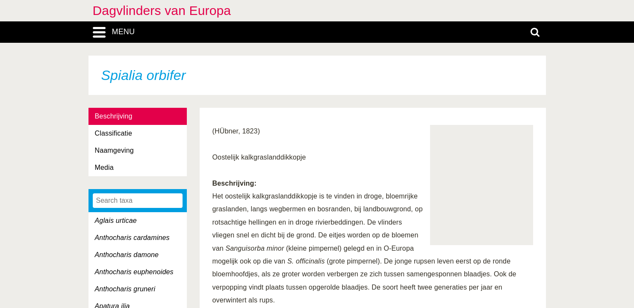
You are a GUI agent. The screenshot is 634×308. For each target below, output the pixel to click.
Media (104, 167)
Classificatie (113, 133)
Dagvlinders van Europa (162, 10)
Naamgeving (114, 150)
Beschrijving (114, 116)
